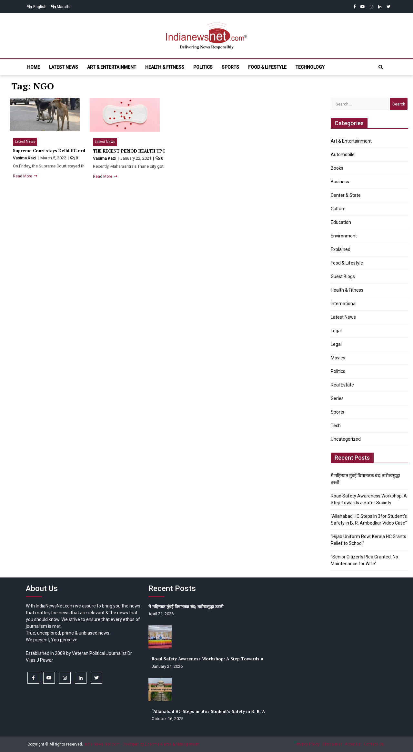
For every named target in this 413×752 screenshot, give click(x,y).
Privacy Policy (307, 744)
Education (341, 222)
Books (337, 168)
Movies (338, 357)
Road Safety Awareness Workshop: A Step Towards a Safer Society (222, 659)
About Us (353, 744)
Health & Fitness (164, 67)
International (344, 303)
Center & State (346, 195)
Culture (338, 208)
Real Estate (342, 384)
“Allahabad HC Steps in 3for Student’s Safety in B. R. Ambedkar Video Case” (231, 711)
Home (33, 67)
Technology (310, 67)
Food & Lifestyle (267, 67)
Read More (23, 176)
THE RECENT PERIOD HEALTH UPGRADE (135, 151)
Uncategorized (346, 439)
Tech (336, 425)
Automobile (343, 154)
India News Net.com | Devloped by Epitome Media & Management (141, 744)
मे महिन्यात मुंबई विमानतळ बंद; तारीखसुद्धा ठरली (185, 606)
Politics (203, 67)
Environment (344, 235)
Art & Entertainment (111, 67)
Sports (230, 67)
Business (340, 181)
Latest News (63, 67)
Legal (336, 330)
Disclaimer (332, 744)
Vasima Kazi (25, 157)
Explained (340, 249)
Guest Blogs (343, 276)
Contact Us (374, 744)
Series (337, 398)
